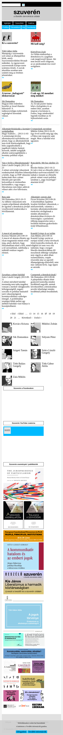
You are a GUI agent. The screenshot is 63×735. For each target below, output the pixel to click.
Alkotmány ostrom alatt (41, 197)
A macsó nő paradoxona (12, 233)
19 (54, 314)
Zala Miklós (19, 376)
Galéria (31, 23)
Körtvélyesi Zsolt (38, 52)
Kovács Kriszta (21, 323)
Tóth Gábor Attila (9, 51)
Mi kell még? (38, 43)
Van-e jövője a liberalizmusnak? (16, 163)
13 (30, 314)
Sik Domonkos (8, 101)
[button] (7, 332)
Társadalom (15, 27)
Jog (23, 27)
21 (15, 318)
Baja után (6, 197)
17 (46, 314)
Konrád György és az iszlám (43, 233)
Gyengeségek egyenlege (41, 129)
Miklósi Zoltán (49, 323)
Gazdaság (31, 27)
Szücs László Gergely (48, 351)
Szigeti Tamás (20, 350)
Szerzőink (19, 23)
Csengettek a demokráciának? (43, 275)
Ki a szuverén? (10, 43)
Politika (6, 27)
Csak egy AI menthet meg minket (42, 94)
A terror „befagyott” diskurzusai (13, 94)
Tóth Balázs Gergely (19, 364)
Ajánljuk (7, 23)
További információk (37, 732)
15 (38, 314)
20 (11, 318)
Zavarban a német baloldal (13, 275)
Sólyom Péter (49, 337)
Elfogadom (21, 732)
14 (34, 314)
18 (50, 314)
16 (42, 314)
